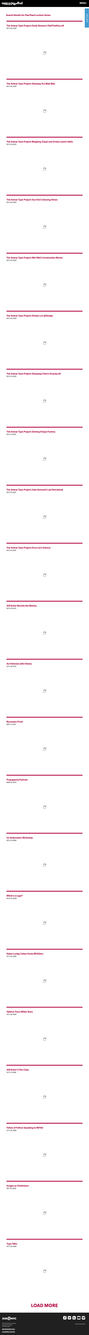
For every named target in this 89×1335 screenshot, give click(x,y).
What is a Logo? (14, 895)
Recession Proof (14, 721)
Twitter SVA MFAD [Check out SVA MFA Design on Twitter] (74, 1318)
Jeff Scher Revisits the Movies (21, 605)
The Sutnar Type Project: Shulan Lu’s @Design (29, 315)
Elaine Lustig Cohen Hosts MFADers (24, 953)
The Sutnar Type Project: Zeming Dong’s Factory (30, 431)
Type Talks (11, 1243)
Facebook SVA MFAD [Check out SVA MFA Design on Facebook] (65, 1318)
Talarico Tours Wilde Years (19, 1011)
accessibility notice (8, 1331)
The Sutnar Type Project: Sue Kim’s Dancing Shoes (31, 199)
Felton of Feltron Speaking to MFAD (24, 1127)
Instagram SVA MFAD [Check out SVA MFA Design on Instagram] (83, 1318)
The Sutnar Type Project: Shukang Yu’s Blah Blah (30, 83)
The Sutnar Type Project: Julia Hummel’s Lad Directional (34, 489)
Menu (83, 2)
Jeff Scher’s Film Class (17, 1069)
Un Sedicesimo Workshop (19, 837)
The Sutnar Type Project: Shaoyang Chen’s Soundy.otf (33, 373)
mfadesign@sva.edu (8, 1329)
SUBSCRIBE (87, 18)
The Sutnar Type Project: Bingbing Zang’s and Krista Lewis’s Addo (39, 141)
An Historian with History (19, 663)
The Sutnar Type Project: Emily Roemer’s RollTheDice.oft (35, 25)
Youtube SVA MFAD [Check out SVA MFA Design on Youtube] (79, 1318)
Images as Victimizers (17, 1185)
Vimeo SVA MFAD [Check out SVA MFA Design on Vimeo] (69, 1318)
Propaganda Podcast (16, 779)
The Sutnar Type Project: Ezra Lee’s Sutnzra (28, 547)
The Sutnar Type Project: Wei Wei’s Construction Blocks (34, 257)
